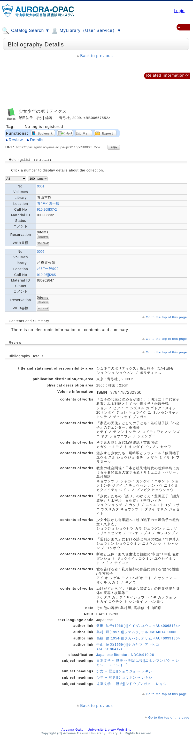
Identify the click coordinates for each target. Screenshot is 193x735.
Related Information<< (168, 75)
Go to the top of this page (166, 317)
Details (37, 140)
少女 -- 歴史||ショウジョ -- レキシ (124, 671)
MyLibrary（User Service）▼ (86, 30)
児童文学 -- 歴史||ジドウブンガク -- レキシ (131, 684)
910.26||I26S (46, 275)
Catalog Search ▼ (26, 30)
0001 (41, 186)
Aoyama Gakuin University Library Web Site (97, 729)
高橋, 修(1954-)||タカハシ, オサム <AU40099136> (138, 638)
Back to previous (96, 56)
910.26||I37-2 (47, 209)
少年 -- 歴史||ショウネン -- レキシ (124, 677)
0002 (41, 251)
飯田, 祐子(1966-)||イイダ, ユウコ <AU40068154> (138, 626)
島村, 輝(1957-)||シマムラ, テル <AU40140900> (136, 632)
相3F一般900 (48, 269)
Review (16, 140)
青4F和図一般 (48, 203)
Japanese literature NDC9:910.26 (125, 655)
